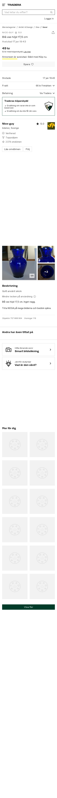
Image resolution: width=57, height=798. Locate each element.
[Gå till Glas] (38, 27)
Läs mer (27, 52)
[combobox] (28, 12)
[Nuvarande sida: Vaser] (45, 27)
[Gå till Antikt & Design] (26, 27)
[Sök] (51, 12)
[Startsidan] (14, 4)
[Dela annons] (53, 32)
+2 (46, 271)
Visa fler (28, 607)
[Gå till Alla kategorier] (9, 27)
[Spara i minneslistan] (28, 64)
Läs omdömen (12, 149)
